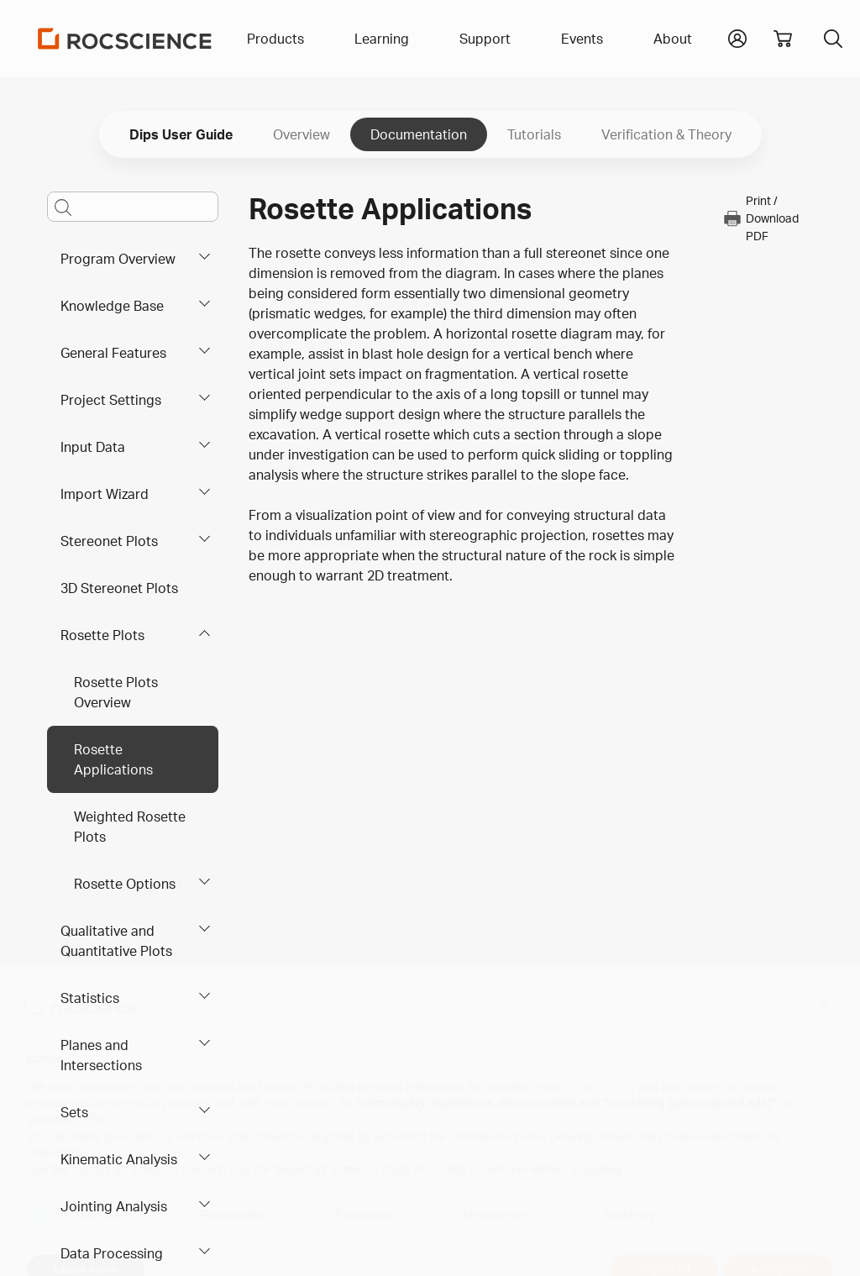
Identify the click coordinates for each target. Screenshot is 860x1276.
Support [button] (485, 38)
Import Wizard (104, 494)
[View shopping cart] (783, 38)
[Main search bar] (132, 207)
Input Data (92, 446)
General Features (113, 352)
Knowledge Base (112, 305)
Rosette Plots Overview (116, 692)
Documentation (418, 134)
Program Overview (118, 258)
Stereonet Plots (109, 541)
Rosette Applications (113, 759)
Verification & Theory (666, 134)
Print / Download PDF (760, 218)
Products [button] (275, 38)
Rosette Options (125, 883)
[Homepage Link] (125, 39)
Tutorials (534, 134)
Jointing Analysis (113, 1206)
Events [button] (582, 38)
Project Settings (110, 399)
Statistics (89, 998)
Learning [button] (381, 38)
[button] (737, 37)
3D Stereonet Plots (119, 588)
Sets (74, 1112)
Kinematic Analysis (118, 1159)
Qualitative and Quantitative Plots (116, 940)
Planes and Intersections (101, 1055)
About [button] (672, 38)
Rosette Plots (102, 635)
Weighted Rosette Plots (130, 826)
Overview (301, 134)
